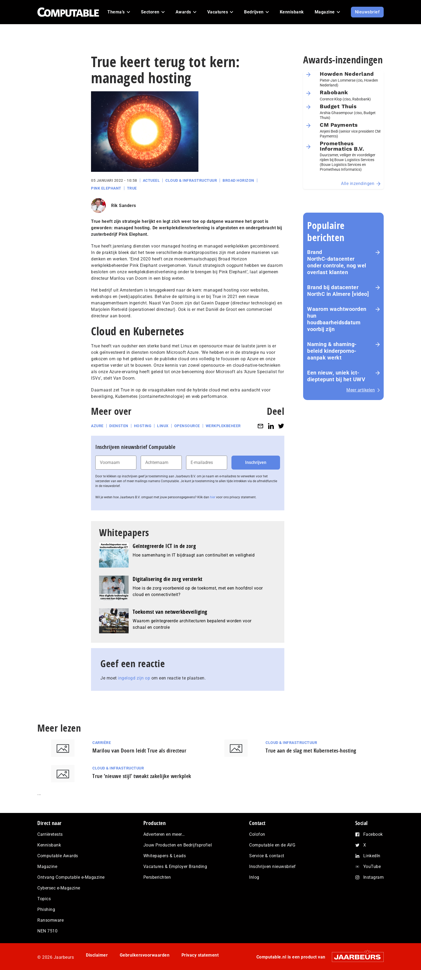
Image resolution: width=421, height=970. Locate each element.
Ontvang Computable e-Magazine (71, 877)
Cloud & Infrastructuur (191, 180)
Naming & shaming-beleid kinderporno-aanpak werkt (332, 351)
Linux (163, 426)
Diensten (118, 426)
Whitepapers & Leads (164, 855)
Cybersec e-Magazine (58, 888)
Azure (97, 426)
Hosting (143, 426)
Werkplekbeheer (223, 426)
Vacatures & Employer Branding (175, 866)
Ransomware (50, 920)
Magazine (47, 866)
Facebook (373, 834)
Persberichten (157, 877)
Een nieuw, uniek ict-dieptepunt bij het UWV (336, 376)
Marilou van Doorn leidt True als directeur (139, 750)
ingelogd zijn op (134, 678)
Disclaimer (97, 955)
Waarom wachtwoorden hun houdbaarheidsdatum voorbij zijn (336, 319)
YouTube (372, 866)
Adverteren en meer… (164, 834)
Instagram (373, 877)
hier (212, 497)
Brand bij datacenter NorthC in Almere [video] (338, 290)
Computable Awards (57, 855)
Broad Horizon (238, 180)
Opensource (187, 426)
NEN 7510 (47, 930)
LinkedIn (371, 855)
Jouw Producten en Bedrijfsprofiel (177, 845)
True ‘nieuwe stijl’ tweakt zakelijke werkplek (141, 776)
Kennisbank (49, 845)
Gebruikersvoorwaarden (145, 955)
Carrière (101, 742)
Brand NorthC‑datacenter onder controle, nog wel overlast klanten (336, 262)
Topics (44, 898)
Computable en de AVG (272, 845)
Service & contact (266, 855)
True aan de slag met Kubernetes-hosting (311, 750)
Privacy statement (200, 955)
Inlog (254, 877)
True (132, 188)
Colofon (257, 834)
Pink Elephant (106, 188)
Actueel (151, 180)
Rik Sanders (123, 205)
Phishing (46, 909)
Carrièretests (50, 834)
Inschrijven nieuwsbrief (272, 866)
